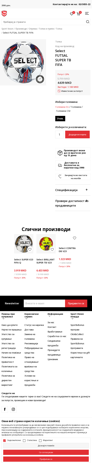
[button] (46, 22)
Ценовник (53, 359)
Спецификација (71, 190)
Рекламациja (31, 343)
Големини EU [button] (62, 107)
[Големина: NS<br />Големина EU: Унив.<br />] (60, 118)
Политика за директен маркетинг (8, 380)
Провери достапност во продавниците (71, 203)
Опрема (33, 28)
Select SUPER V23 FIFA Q (23, 261)
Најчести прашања (11, 329)
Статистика (32, 440)
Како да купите (10, 325)
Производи (21, 28)
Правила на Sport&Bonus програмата (77, 343)
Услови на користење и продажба (31, 380)
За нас (51, 322)
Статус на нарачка (34, 325)
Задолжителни (14, 440)
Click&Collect (77, 334)
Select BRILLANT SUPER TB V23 (45, 261)
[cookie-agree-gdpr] (46, 452)
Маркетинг (48, 440)
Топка (59, 28)
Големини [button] (76, 107)
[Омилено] (72, 13)
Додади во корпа (77, 134)
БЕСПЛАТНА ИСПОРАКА (46, 3)
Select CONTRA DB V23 (67, 250)
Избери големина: (66, 102)
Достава (29, 329)
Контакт (52, 327)
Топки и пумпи (46, 28)
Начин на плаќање (11, 352)
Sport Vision (7, 28)
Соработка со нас (57, 336)
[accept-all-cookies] (46, 459)
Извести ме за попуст (72, 91)
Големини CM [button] (63, 111)
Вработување (55, 331)
